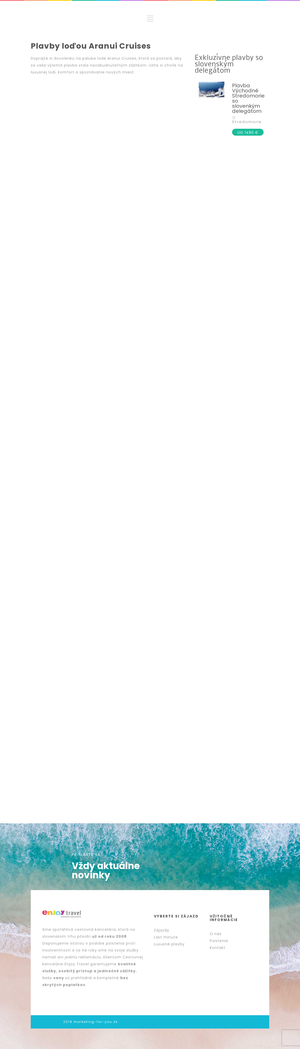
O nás (216, 933)
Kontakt (217, 947)
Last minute (166, 937)
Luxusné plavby (169, 944)
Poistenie (219, 940)
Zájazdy (161, 930)
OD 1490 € (247, 132)
